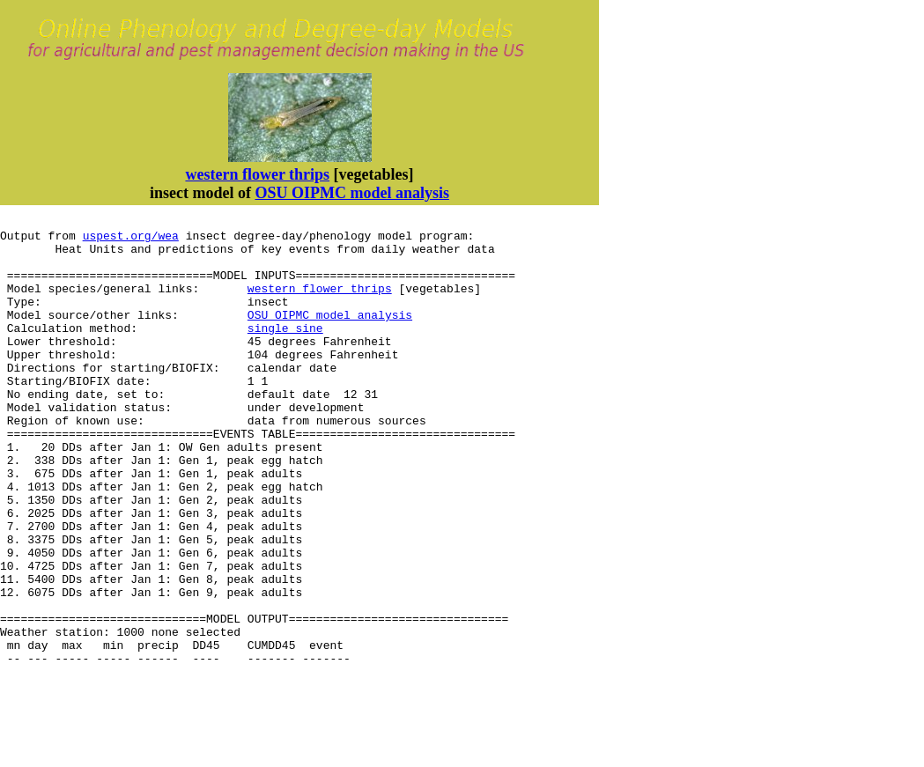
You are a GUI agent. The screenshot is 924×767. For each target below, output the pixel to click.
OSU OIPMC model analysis (352, 193)
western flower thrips (257, 174)
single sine (285, 351)
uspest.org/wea (131, 240)
